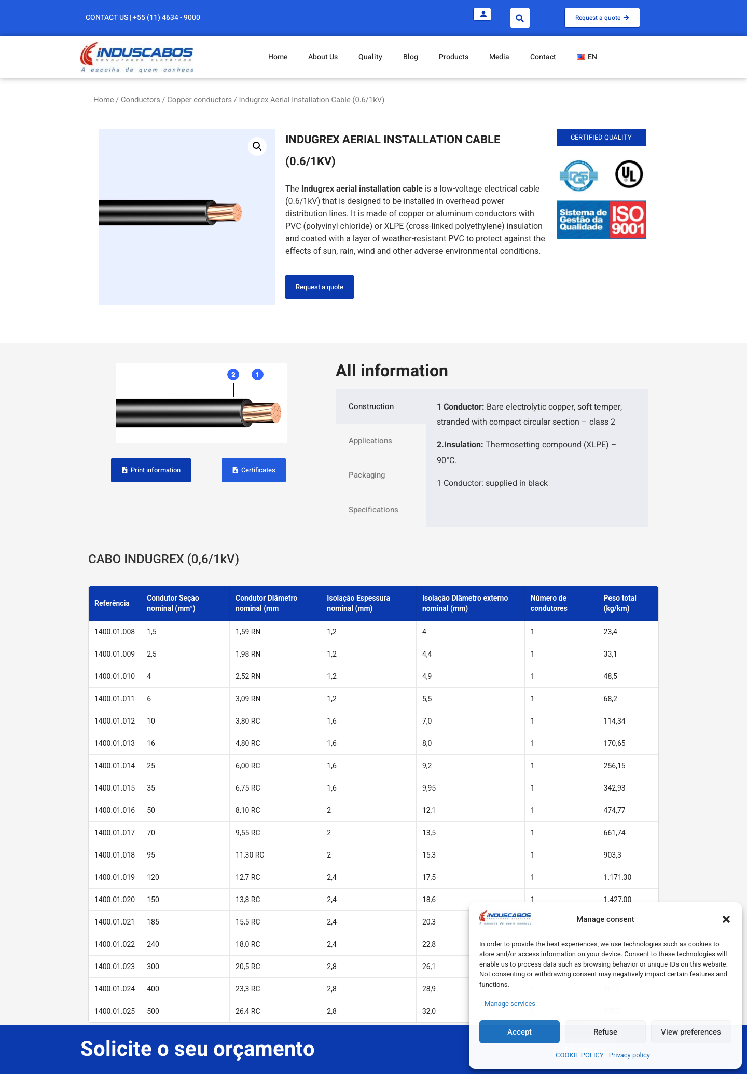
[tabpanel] (537, 449)
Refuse (605, 1032)
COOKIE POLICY (580, 1055)
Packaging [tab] (367, 475)
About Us (323, 56)
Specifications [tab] (373, 509)
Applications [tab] (370, 440)
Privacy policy (629, 1055)
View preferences (691, 1032)
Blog (410, 56)
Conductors (140, 99)
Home (277, 56)
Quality (370, 56)
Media (499, 56)
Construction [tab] (371, 406)
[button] (726, 919)
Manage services (510, 1004)
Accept (519, 1032)
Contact (543, 56)
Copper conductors (199, 99)
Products (453, 56)
